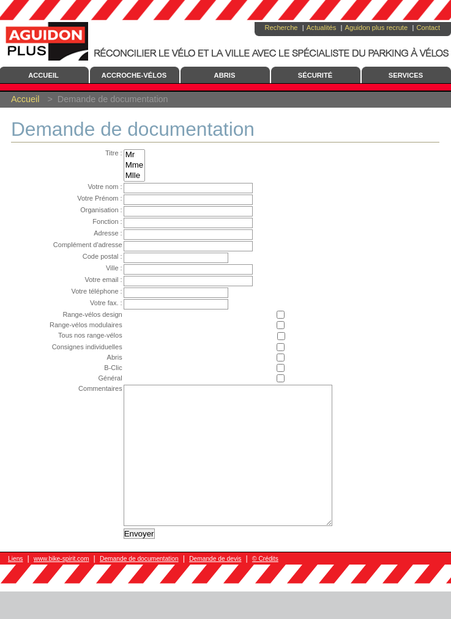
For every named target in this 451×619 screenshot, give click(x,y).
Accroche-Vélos (134, 75)
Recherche (280, 27)
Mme (125, 165)
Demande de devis (215, 586)
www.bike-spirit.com (61, 586)
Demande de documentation (139, 586)
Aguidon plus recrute (376, 27)
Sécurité (315, 75)
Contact (428, 27)
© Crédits (265, 586)
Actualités (322, 27)
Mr (125, 155)
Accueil (25, 99)
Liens (15, 586)
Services (406, 75)
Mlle (125, 176)
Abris (225, 75)
